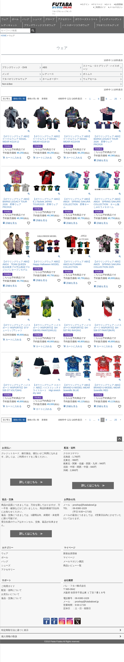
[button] (85, 99)
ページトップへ (119, 439)
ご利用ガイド (100, 7)
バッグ (25, 19)
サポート (6, 580)
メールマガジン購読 (73, 561)
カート (109, 4)
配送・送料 (69, 448)
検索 (32, 30)
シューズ (37, 19)
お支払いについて (10, 594)
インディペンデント (111, 19)
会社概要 (68, 580)
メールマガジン (116, 7)
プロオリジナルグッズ (107, 25)
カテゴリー (7, 547)
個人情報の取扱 (9, 636)
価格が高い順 (33, 98)
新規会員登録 (70, 553)
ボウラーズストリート (86, 19)
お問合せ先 (69, 499)
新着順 (44, 98)
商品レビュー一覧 (72, 565)
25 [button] (115, 98)
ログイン (85, 4)
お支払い (6, 448)
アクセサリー (65, 19)
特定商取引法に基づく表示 (14, 630)
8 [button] (106, 98)
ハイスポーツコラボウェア (75, 25)
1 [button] (90, 98)
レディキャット (9, 25)
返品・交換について (11, 598)
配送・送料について (11, 590)
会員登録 (119, 4)
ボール (15, 19)
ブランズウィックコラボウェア (40, 25)
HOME (4, 35)
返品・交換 (7, 499)
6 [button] (98, 98)
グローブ (49, 19)
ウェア (4, 19)
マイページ (97, 4)
